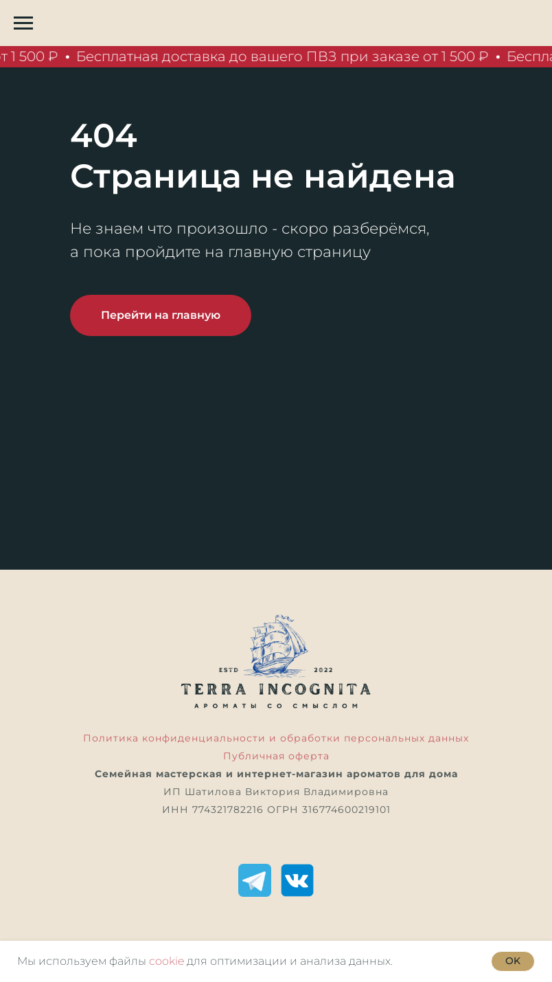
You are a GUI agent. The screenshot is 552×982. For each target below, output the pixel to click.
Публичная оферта (276, 756)
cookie (166, 961)
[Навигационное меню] (23, 23)
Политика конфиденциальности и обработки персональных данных (276, 738)
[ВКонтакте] (297, 880)
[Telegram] (254, 880)
